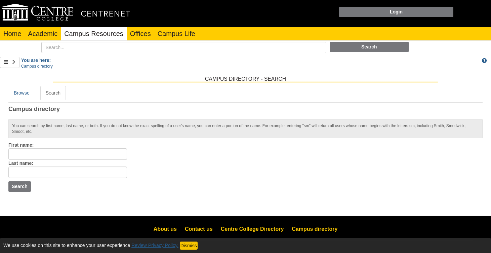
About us (165, 229)
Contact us (199, 229)
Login (396, 11)
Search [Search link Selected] (53, 93)
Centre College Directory (252, 229)
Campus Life (176, 33)
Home (12, 33)
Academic (42, 33)
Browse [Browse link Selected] (22, 93)
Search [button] (369, 46)
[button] (484, 60)
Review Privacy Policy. (154, 245)
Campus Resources (93, 33)
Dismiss (188, 245)
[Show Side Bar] (9, 62)
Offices (140, 33)
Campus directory (37, 66)
